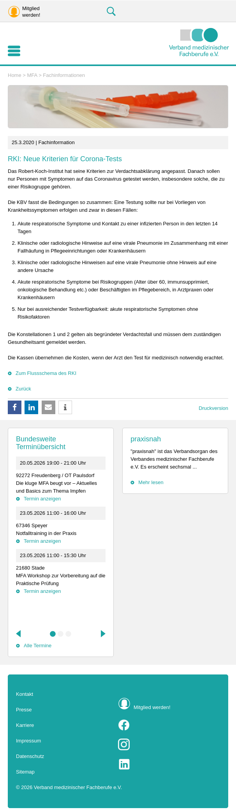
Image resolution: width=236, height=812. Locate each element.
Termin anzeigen (42, 499)
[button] (14, 407)
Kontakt (24, 694)
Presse (24, 710)
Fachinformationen (64, 75)
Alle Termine (37, 645)
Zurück (23, 389)
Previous (19, 633)
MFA (32, 75)
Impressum (28, 741)
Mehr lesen (150, 482)
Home (14, 75)
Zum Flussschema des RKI (46, 373)
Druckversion (213, 408)
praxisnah (145, 439)
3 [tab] (68, 634)
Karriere (25, 725)
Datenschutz (30, 756)
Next (102, 633)
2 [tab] (61, 634)
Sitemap (25, 772)
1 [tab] (53, 634)
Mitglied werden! (152, 707)
